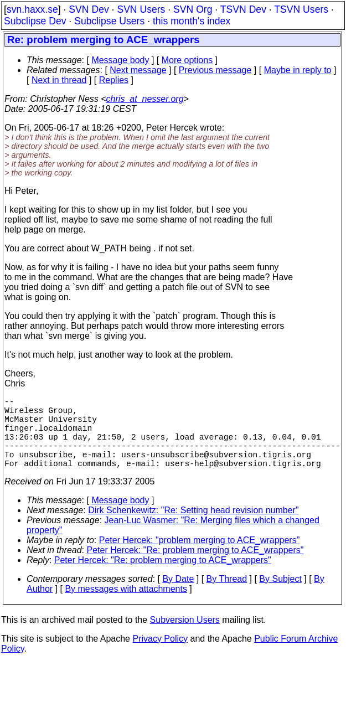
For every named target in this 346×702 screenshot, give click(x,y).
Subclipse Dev (35, 21)
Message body (120, 60)
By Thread (226, 596)
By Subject (280, 596)
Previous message (215, 70)
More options (187, 60)
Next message (138, 70)
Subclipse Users (109, 21)
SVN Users (141, 9)
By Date (178, 596)
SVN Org (192, 9)
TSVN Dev (243, 9)
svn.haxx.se (32, 9)
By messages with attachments (126, 606)
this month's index (191, 21)
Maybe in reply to (298, 70)
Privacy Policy (160, 656)
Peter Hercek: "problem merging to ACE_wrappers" (199, 557)
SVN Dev (89, 9)
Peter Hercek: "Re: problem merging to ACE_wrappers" (195, 567)
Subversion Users (185, 637)
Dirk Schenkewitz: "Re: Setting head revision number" (193, 528)
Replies (113, 80)
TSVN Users (301, 9)
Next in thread (59, 80)
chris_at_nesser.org (145, 99)
